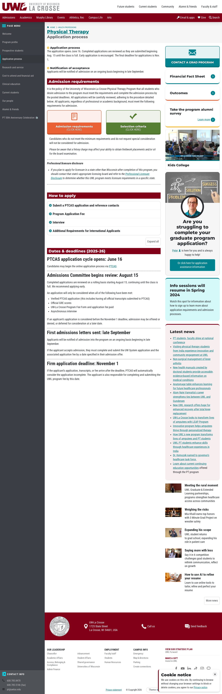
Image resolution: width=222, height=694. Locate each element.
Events (61, 17)
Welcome (6, 33)
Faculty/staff (110, 653)
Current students (148, 6)
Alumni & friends (188, 6)
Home (51, 27)
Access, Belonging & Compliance (56, 663)
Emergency (138, 653)
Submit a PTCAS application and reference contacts (86, 205)
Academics (26, 17)
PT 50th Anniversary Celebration (20, 117)
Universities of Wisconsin (88, 666)
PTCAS (112, 266)
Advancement (83, 653)
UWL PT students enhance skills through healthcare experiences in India (191, 447)
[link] (192, 56)
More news (212, 600)
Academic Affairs (55, 658)
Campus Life (96, 17)
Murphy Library (44, 17)
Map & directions (140, 658)
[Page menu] (22, 26)
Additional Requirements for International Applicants (86, 231)
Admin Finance (53, 669)
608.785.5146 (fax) (16, 685)
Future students (125, 6)
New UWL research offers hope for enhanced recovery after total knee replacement (191, 409)
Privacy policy (200, 687)
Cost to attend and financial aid (18, 75)
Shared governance (86, 662)
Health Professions (67, 27)
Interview (58, 222)
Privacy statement (114, 689)
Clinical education (11, 84)
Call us (148, 626)
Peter (175, 250)
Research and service (13, 67)
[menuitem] (8, 17)
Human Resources (113, 662)
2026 (139, 689)
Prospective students (12, 50)
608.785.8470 (14, 680)
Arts (109, 17)
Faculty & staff (209, 6)
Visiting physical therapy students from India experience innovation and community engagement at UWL (193, 350)
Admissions (8, 17)
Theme (153, 689)
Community (167, 6)
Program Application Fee (69, 214)
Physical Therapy (68, 31)
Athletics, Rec (76, 17)
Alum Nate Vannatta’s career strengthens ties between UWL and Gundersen (191, 396)
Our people (7, 100)
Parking (136, 662)
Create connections (142, 666)
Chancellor (52, 653)
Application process (12, 58)
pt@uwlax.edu (14, 689)
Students (108, 658)
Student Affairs (84, 658)
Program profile (10, 42)
